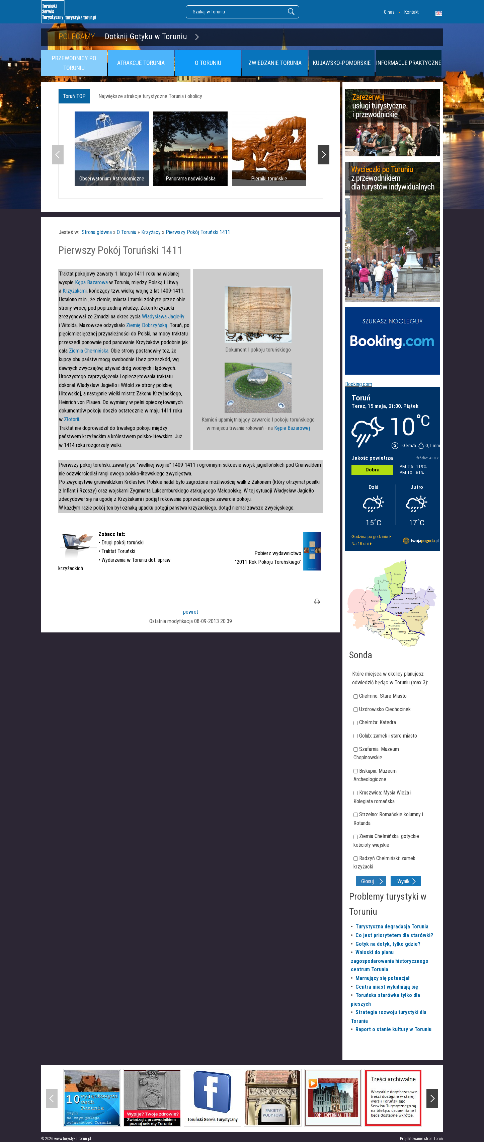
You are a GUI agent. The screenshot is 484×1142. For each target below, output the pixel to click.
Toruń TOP (74, 96)
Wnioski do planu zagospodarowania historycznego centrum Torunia (389, 961)
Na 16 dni (360, 543)
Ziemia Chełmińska (88, 351)
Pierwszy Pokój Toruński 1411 (198, 232)
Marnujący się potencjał (382, 978)
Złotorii (71, 419)
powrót (190, 612)
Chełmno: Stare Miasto (383, 696)
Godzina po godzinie (369, 536)
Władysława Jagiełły (163, 316)
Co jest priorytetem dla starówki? (394, 935)
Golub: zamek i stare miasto (388, 736)
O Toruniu (126, 232)
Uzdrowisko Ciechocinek (385, 709)
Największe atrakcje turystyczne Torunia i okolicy (150, 96)
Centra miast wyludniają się (386, 987)
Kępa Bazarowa (91, 282)
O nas (389, 12)
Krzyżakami (75, 291)
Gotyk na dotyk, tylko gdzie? (387, 944)
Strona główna (97, 232)
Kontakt (411, 12)
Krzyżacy (151, 232)
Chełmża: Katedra (377, 722)
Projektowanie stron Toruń (421, 1138)
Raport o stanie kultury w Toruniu (393, 1029)
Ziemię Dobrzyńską (146, 325)
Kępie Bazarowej (292, 428)
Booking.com (358, 384)
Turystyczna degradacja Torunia (391, 926)
